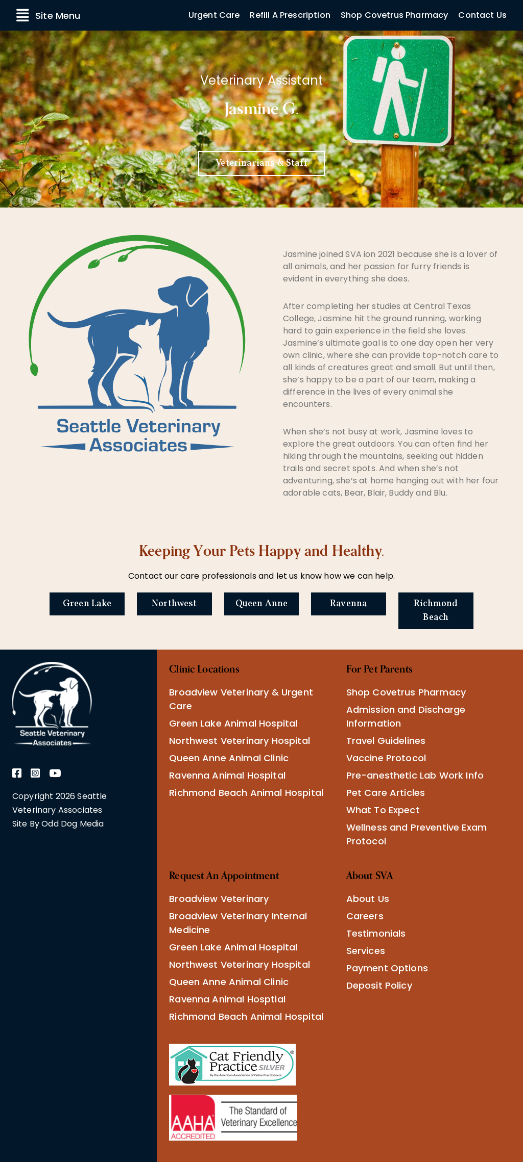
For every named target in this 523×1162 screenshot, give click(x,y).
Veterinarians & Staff (261, 163)
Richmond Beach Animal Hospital (246, 792)
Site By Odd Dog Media (58, 824)
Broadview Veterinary (219, 898)
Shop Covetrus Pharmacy (394, 15)
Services (365, 950)
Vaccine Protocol (386, 758)
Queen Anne (261, 604)
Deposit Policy (379, 985)
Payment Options (387, 968)
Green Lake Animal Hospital (233, 723)
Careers (365, 916)
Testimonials (376, 933)
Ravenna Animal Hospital (227, 775)
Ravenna (348, 604)
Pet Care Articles (385, 792)
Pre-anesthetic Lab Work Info (415, 775)
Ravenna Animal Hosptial (227, 999)
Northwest (174, 604)
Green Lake (87, 604)
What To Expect (383, 810)
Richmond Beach (436, 611)
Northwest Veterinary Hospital (239, 740)
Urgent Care (214, 15)
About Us (367, 898)
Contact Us (482, 15)
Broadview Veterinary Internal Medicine (238, 923)
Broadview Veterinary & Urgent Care (241, 699)
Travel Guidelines (386, 740)
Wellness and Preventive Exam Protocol (416, 834)
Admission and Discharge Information (406, 716)
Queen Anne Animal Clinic (229, 758)
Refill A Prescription (290, 15)
